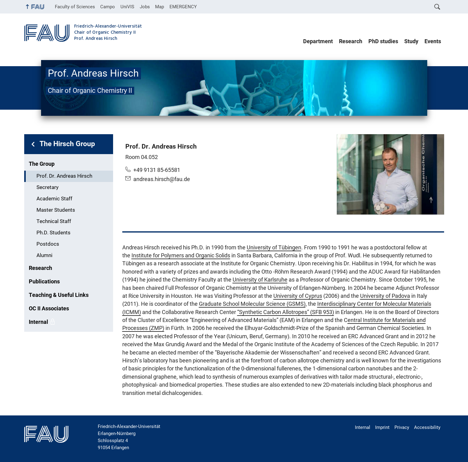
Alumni (44, 255)
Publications (44, 281)
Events (432, 41)
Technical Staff (53, 221)
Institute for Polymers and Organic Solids (180, 255)
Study (411, 41)
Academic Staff (54, 199)
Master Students (55, 210)
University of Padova (385, 296)
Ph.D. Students (53, 233)
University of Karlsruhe (260, 280)
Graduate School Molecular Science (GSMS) (252, 304)
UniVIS (127, 6)
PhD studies (383, 41)
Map (159, 6)
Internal (38, 322)
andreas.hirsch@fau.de (161, 179)
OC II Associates (49, 308)
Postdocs (47, 244)
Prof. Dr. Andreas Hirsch (64, 176)
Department (318, 41)
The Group (42, 164)
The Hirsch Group (67, 144)
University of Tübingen (274, 247)
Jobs (145, 6)
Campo (107, 6)
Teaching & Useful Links (59, 295)
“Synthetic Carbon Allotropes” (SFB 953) (285, 312)
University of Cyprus (297, 296)
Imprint (382, 427)
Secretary (47, 187)
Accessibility (427, 427)
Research (350, 41)
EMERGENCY (183, 6)
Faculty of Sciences (75, 6)
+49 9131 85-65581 (156, 170)
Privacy (401, 427)
